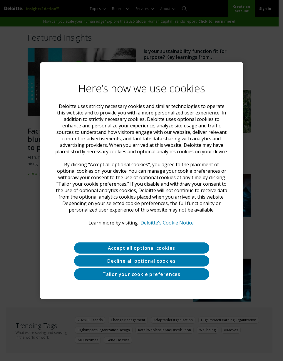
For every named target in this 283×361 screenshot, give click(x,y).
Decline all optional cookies (141, 260)
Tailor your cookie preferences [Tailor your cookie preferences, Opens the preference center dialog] (141, 274)
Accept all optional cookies (141, 247)
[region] (141, 180)
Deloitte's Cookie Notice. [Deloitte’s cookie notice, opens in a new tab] (167, 222)
